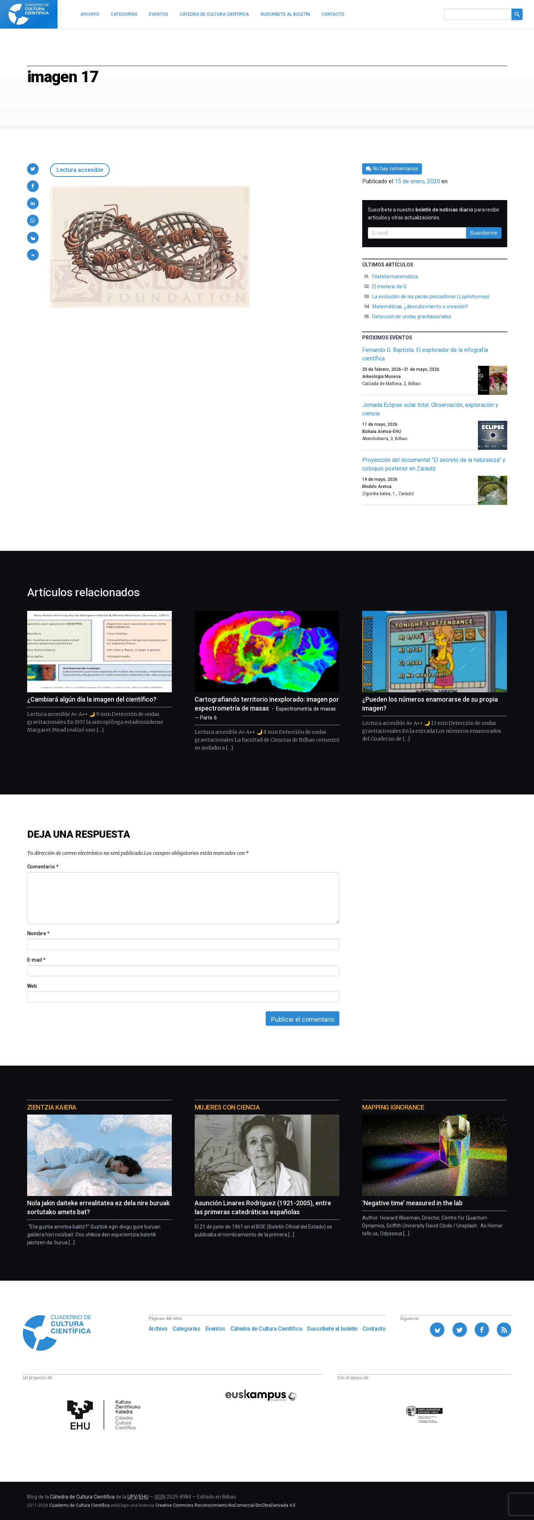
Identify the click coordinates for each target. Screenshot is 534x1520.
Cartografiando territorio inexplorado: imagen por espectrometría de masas (267, 708)
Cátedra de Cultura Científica (266, 1328)
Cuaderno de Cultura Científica (79, 1505)
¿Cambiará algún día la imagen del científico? (91, 699)
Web (32, 986)
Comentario (42, 866)
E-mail (36, 960)
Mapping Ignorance (393, 1107)
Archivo (158, 1328)
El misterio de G (389, 286)
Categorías (186, 1328)
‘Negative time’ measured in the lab (412, 1203)
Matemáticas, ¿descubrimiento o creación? (420, 306)
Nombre (38, 933)
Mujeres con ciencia (227, 1107)
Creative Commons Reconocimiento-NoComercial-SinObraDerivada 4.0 (225, 1505)
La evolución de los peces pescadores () (430, 296)
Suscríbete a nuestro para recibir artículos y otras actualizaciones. (433, 213)
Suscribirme (483, 233)
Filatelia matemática (395, 276)
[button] (33, 169)
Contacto (374, 1328)
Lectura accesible (79, 169)
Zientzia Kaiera (51, 1107)
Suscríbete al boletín (332, 1328)
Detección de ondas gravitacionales (411, 316)
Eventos (215, 1328)
